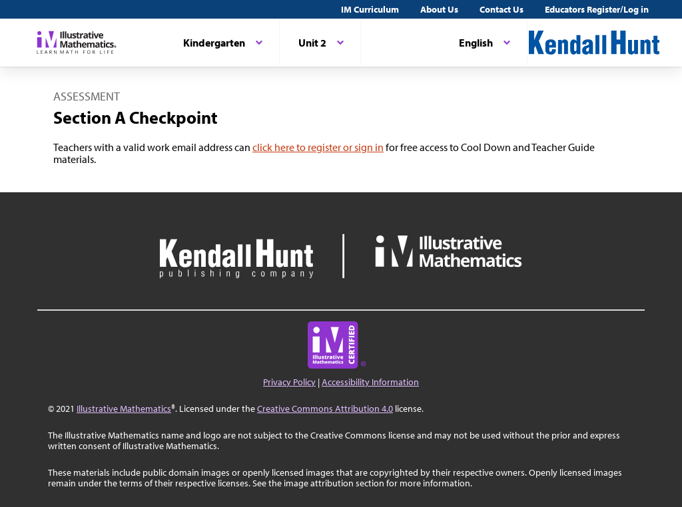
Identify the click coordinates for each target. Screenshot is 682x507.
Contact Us (501, 9)
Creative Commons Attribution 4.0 (325, 409)
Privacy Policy (289, 382)
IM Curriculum (370, 9)
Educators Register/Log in (597, 9)
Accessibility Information (370, 382)
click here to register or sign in (318, 147)
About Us (439, 9)
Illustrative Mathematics (124, 409)
